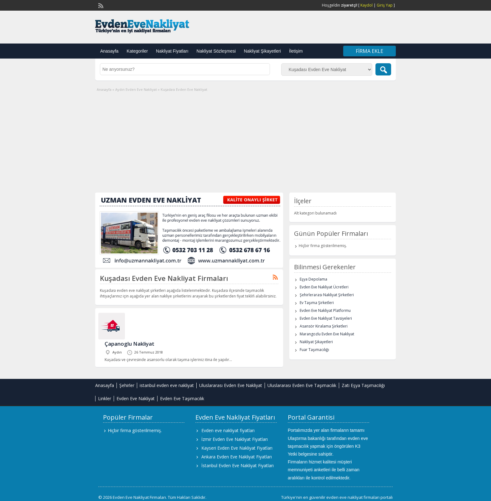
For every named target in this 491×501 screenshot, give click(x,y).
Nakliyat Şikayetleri (262, 51)
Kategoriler (137, 51)
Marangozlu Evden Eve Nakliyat (327, 334)
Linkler (104, 398)
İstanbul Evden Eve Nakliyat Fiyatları (237, 465)
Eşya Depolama (313, 279)
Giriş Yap (385, 5)
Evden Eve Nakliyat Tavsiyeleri (326, 318)
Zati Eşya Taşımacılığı (363, 385)
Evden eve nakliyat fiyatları (228, 430)
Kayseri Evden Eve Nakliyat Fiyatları (236, 448)
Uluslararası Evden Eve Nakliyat (230, 385)
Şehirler (126, 385)
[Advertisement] (245, 139)
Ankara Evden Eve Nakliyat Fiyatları (236, 457)
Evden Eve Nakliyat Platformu (325, 310)
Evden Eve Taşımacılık (182, 398)
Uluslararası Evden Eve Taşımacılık (301, 385)
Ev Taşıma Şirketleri (317, 302)
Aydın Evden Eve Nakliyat (136, 89)
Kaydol (366, 5)
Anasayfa (109, 51)
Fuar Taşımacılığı (314, 349)
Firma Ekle (369, 51)
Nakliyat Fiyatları (172, 51)
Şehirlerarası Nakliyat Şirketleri (327, 294)
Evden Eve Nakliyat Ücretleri (324, 287)
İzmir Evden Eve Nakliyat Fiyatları (234, 439)
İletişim (296, 51)
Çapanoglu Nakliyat (129, 343)
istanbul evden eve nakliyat (167, 385)
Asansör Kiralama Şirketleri (324, 326)
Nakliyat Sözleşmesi (216, 51)
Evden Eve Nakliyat (135, 398)
